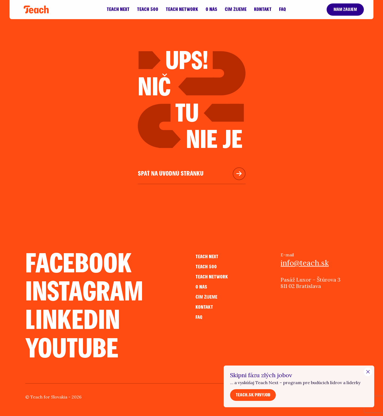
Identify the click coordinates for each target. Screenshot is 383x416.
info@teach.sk (305, 263)
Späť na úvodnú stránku (170, 173)
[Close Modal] (368, 372)
